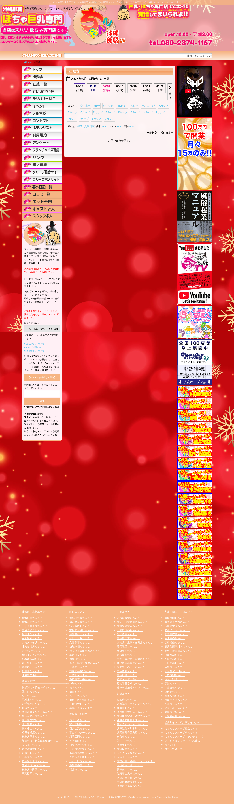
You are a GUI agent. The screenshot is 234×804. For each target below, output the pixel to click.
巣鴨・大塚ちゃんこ (81, 708)
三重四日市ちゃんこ (128, 638)
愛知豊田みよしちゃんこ (131, 667)
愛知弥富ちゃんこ (127, 634)
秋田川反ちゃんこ (32, 634)
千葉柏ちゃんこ (78, 667)
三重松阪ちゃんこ (127, 671)
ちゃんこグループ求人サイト (181, 732)
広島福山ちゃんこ (175, 642)
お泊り (134, 105)
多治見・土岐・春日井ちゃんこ (135, 642)
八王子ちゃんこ (78, 696)
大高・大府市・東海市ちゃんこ (135, 659)
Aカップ (163, 105)
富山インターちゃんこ (82, 732)
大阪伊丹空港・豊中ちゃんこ (133, 716)
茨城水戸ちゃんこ (32, 699)
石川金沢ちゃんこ (79, 728)
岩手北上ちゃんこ (32, 650)
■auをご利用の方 (32, 347)
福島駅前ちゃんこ (32, 671)
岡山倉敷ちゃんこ (175, 687)
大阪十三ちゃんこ (127, 757)
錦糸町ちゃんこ (31, 753)
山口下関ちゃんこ (175, 675)
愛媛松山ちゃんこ (175, 618)
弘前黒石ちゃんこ (32, 638)
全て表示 (85, 105)
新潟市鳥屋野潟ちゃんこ (83, 753)
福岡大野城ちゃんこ (176, 679)
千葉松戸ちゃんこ (32, 773)
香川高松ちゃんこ (175, 638)
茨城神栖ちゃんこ (79, 646)
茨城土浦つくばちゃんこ (36, 765)
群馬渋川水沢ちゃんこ (35, 761)
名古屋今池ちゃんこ (128, 618)
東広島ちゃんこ (173, 691)
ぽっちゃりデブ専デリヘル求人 (182, 740)
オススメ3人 (148, 105)
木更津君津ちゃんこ (33, 749)
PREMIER (122, 105)
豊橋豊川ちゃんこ (127, 650)
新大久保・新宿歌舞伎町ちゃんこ (41, 740)
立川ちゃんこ (29, 695)
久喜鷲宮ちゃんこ (79, 642)
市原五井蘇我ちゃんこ (82, 671)
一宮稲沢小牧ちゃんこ (130, 630)
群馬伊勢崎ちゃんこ (81, 618)
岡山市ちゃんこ (173, 704)
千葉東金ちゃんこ (32, 757)
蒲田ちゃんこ (77, 691)
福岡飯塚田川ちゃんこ (177, 671)
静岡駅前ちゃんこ (127, 646)
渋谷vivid (170, 744)
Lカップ (96, 118)
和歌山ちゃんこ (126, 708)
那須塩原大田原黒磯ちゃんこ (86, 650)
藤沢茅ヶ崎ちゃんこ (81, 622)
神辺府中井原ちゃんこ (177, 716)
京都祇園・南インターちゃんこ (135, 703)
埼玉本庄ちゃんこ (32, 744)
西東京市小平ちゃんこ (82, 679)
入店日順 (89, 126)
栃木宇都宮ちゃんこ (33, 720)
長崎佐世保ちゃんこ (176, 626)
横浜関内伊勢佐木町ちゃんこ (38, 687)
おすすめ (108, 105)
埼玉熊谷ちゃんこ (32, 724)
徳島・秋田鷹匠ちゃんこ (179, 650)
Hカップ (148, 112)
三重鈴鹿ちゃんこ (127, 675)
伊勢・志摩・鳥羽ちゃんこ (132, 679)
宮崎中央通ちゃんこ (176, 700)
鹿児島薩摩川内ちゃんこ (179, 646)
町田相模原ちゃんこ (33, 732)
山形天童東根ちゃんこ (35, 626)
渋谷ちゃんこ (77, 687)
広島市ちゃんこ (173, 667)
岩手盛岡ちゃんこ (32, 663)
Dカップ (98, 112)
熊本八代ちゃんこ (175, 696)
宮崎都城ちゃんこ (175, 654)
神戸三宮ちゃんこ (127, 740)
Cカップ (85, 112)
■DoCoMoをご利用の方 (36, 343)
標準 (79, 126)
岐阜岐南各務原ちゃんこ (131, 663)
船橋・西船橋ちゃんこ (82, 700)
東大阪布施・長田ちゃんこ (132, 724)
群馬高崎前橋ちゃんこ (35, 716)
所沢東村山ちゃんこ (81, 634)
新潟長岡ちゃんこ (79, 736)
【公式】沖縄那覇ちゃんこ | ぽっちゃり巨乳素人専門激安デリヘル (101, 797)
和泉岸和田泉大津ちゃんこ (132, 720)
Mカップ (109, 118)
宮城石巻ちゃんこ (32, 622)
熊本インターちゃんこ (177, 630)
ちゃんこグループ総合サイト (181, 728)
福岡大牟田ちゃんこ (176, 708)
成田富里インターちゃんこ (37, 712)
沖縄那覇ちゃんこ (175, 659)
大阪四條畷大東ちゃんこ (131, 781)
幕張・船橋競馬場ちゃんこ (84, 663)
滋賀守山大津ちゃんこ (130, 773)
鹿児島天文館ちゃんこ (177, 622)
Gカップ (135, 112)
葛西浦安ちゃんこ (79, 654)
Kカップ (84, 118)
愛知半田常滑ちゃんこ (130, 683)
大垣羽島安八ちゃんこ (130, 626)
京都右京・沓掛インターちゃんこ (136, 761)
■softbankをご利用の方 (36, 350)
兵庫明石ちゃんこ (127, 744)
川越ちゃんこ (29, 708)
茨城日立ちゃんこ (79, 704)
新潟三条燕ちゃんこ (81, 765)
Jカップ (72, 118)
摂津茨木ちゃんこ (127, 769)
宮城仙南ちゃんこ (32, 618)
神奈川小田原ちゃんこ (35, 769)
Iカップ (160, 112)
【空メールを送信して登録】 (42, 377)
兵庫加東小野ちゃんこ (130, 777)
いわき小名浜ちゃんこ (35, 642)
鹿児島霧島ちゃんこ (176, 634)
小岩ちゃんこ (77, 683)
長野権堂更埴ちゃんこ (82, 749)
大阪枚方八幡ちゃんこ (130, 765)
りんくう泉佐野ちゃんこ (131, 753)
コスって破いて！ (175, 749)
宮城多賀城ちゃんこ (33, 659)
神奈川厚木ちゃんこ (33, 736)
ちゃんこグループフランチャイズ (184, 736)
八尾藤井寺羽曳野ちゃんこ (132, 732)
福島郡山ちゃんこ (32, 667)
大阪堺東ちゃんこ (127, 749)
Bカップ (72, 112)
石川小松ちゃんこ (79, 720)
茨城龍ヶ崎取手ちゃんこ (83, 630)
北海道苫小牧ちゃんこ (35, 675)
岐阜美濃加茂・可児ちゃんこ (133, 687)
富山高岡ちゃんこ (79, 724)
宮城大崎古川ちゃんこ (35, 630)
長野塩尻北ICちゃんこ (82, 757)
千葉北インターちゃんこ (83, 675)
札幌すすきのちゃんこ (35, 654)
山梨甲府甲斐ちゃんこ (82, 744)
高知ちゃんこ (172, 683)
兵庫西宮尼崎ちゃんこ (130, 786)
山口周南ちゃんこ (175, 663)
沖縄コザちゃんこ (175, 712)
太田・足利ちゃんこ (81, 638)
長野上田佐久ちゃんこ (82, 761)
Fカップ (122, 112)
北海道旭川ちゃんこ (33, 646)
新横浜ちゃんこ (78, 659)
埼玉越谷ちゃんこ (79, 626)
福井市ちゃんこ (78, 769)
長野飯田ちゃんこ (79, 740)
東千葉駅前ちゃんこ (33, 703)
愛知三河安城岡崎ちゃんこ (132, 622)
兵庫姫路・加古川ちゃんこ (132, 728)
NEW (97, 105)
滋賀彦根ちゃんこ (127, 699)
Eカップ (110, 112)
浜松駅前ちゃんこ (127, 654)
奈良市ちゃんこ (126, 736)
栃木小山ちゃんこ (32, 728)
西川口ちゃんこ (31, 691)
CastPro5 (172, 797)
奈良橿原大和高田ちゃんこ (132, 712)
